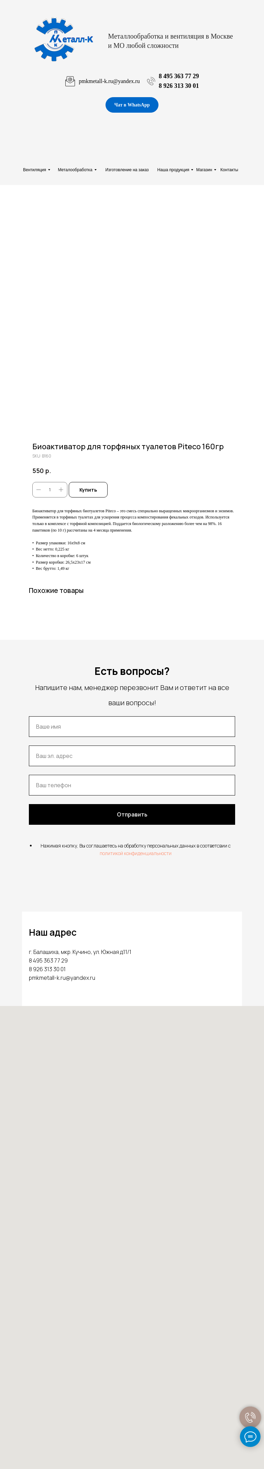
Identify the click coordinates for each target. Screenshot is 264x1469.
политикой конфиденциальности (136, 853)
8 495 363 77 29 (179, 76)
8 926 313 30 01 (179, 85)
